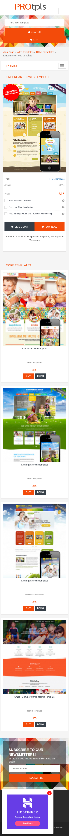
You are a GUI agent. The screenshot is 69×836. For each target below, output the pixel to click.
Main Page (8, 52)
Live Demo (19, 226)
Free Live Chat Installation (21, 207)
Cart (34, 39)
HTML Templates (45, 52)
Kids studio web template (34, 348)
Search (34, 32)
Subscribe (34, 777)
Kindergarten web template (34, 464)
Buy (28, 376)
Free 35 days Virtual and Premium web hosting (30, 214)
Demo (40, 376)
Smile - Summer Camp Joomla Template (34, 697)
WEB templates (25, 52)
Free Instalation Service (20, 200)
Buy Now (49, 226)
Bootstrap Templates (16, 236)
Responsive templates (38, 236)
